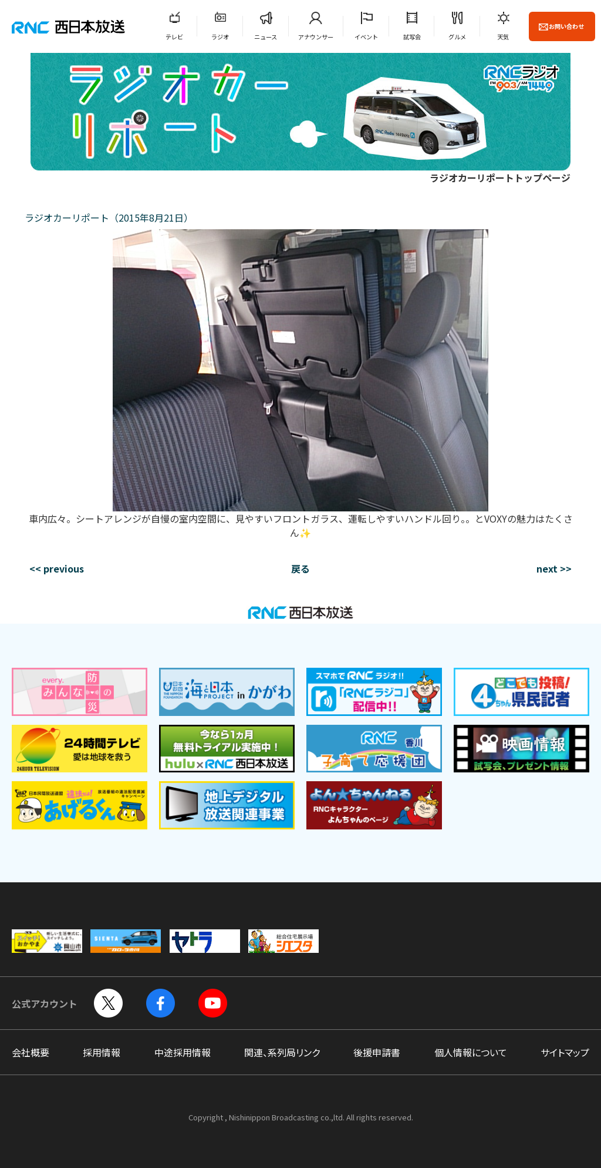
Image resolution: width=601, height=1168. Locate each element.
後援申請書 (376, 1052)
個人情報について (470, 1052)
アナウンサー (315, 36)
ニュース (265, 36)
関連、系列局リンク (282, 1052)
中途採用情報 (182, 1052)
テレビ (174, 36)
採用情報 (101, 1052)
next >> (554, 568)
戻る (300, 568)
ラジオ (220, 36)
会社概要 (30, 1052)
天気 (503, 36)
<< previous (56, 568)
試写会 (412, 36)
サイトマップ (565, 1052)
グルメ (457, 36)
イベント (366, 36)
